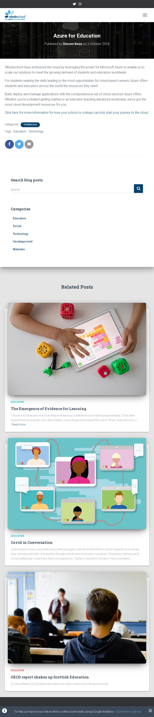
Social (17, 226)
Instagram (80, 4)
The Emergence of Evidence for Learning (48, 408)
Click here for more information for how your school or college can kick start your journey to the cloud (76, 113)
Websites (19, 249)
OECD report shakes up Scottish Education (50, 677)
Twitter (74, 4)
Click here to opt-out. (129, 711)
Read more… (19, 424)
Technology (30, 125)
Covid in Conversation (32, 542)
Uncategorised (22, 241)
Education (19, 131)
